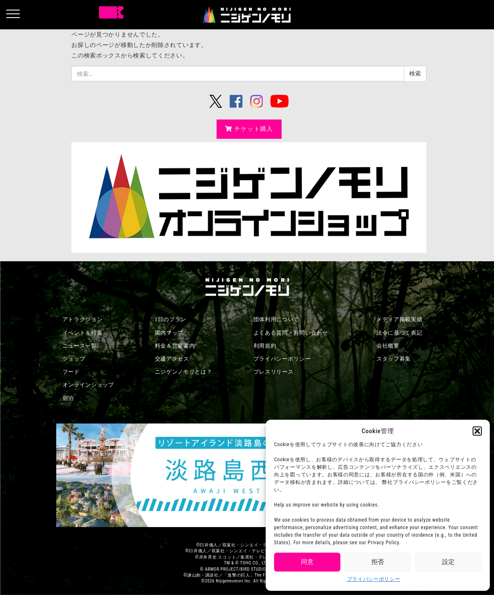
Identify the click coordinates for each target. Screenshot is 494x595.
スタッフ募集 (393, 359)
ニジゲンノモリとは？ (183, 372)
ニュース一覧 (80, 346)
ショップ (74, 359)
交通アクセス (172, 359)
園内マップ (169, 333)
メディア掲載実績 (399, 319)
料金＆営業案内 (175, 346)
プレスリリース (274, 372)
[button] (477, 431)
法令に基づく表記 (399, 333)
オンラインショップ (88, 385)
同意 (307, 562)
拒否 (377, 562)
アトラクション (83, 319)
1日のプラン (171, 319)
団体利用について (277, 319)
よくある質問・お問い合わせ (291, 333)
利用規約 (265, 346)
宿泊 (68, 398)
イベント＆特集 (83, 333)
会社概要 (388, 346)
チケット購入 (249, 128)
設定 (448, 562)
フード (71, 372)
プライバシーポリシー (373, 579)
